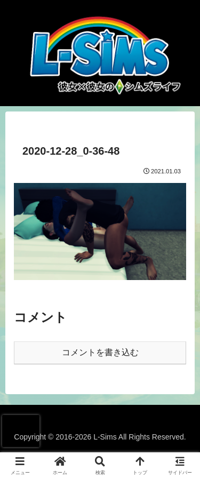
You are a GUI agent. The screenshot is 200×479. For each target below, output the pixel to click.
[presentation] (20, 431)
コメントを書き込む (100, 352)
